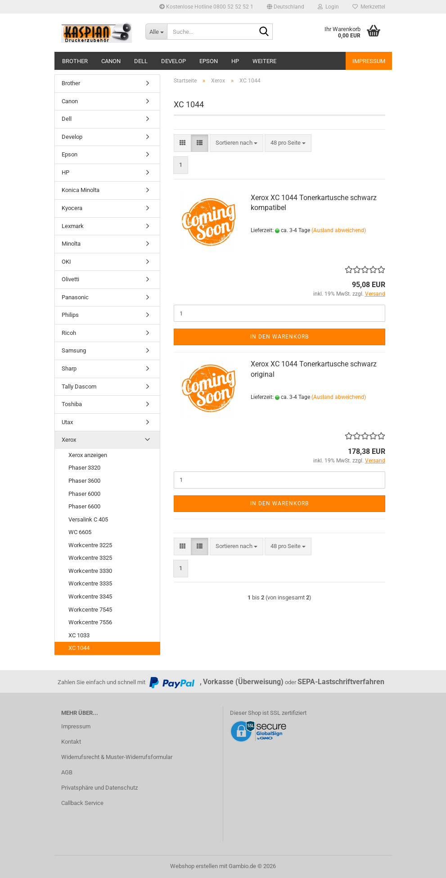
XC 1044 (79, 648)
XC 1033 (79, 635)
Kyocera (72, 208)
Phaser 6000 (84, 493)
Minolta (71, 243)
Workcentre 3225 (90, 545)
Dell (141, 61)
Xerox (69, 439)
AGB (66, 772)
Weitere (264, 61)
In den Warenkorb (279, 337)
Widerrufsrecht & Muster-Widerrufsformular (116, 757)
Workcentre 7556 (90, 622)
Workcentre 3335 (90, 583)
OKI (66, 261)
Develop (173, 61)
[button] (285, 7)
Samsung (74, 350)
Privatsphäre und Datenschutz (99, 787)
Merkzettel (368, 7)
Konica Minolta (80, 190)
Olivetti (70, 279)
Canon (111, 61)
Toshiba (72, 404)
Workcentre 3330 (90, 570)
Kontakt (71, 741)
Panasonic (75, 297)
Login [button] (328, 7)
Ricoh (69, 332)
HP (235, 61)
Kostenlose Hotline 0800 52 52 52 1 (206, 7)
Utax (67, 422)
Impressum (368, 61)
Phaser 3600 (84, 480)
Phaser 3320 (84, 467)
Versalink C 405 (88, 519)
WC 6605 (79, 532)
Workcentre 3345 (90, 596)
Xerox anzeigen (87, 455)
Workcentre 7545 (90, 609)
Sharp (69, 368)
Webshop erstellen (194, 866)
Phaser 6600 (84, 506)
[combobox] (236, 143)
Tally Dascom (79, 386)
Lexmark (73, 226)
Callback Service (82, 803)
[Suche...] (156, 31)
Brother (75, 61)
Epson (208, 61)
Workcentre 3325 (90, 557)
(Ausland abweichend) (338, 230)
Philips (70, 314)
